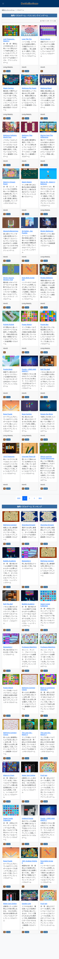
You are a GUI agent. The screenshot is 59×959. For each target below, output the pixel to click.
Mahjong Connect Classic (28, 689)
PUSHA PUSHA (8, 324)
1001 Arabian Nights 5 (29, 862)
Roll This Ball (45, 369)
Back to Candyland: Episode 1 (47, 689)
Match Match (27, 182)
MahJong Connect (9, 525)
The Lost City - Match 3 (27, 734)
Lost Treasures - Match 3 (9, 40)
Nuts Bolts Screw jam (28, 279)
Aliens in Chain (8, 775)
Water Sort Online (28, 775)
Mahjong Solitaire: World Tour (10, 136)
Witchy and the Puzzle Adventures (47, 457)
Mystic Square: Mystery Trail (8, 279)
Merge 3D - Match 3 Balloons (47, 183)
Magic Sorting (8, 88)
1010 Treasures (9, 456)
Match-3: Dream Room (9, 183)
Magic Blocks (45, 39)
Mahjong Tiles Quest (27, 136)
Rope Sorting (27, 414)
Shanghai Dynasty (28, 525)
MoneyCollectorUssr (10, 231)
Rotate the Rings (46, 414)
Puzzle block (7, 369)
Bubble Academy (9, 561)
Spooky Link (26, 903)
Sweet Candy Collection (45, 605)
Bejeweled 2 (26, 561)
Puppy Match (27, 324)
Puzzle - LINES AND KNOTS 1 (29, 370)
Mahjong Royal (46, 88)
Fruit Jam (43, 775)
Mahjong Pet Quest (29, 88)
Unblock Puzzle (27, 818)
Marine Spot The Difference (46, 136)
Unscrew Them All (28, 456)
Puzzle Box (44, 324)
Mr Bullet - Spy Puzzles (27, 232)
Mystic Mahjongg (46, 231)
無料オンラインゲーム (8, 10)
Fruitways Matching (29, 647)
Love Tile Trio (27, 39)
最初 (18, 498)
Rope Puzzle (7, 414)
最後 (40, 498)
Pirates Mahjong (46, 278)
